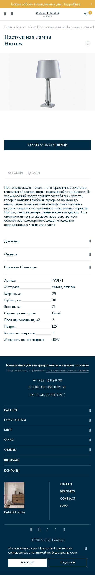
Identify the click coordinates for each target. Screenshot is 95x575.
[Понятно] (27, 563)
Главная (9, 27)
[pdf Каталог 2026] (15, 498)
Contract (67, 499)
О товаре (15, 173)
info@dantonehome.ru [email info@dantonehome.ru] (47, 387)
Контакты (11, 471)
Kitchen (66, 484)
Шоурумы (11, 460)
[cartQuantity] (90, 14)
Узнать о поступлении (48, 145)
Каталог (22, 27)
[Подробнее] (68, 563)
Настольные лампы (50, 27)
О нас (9, 440)
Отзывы (10, 450)
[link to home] (47, 14)
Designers (67, 491)
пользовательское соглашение (67, 370)
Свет (32, 27)
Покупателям (15, 420)
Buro (64, 506)
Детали (34, 173)
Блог (8, 430)
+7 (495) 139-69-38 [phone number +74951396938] (47, 380)
